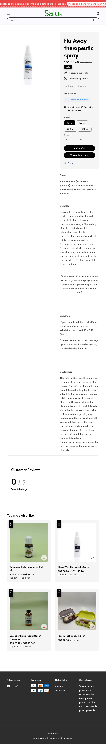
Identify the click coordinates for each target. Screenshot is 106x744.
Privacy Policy (54, 738)
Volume (67, 117)
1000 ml (85, 129)
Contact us (60, 690)
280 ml (70, 129)
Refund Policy (68, 738)
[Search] (94, 20)
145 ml (82, 122)
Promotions (70, 93)
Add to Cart (79, 148)
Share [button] (68, 163)
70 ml (69, 122)
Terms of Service (39, 738)
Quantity (67, 135)
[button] (8, 13)
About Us (59, 686)
